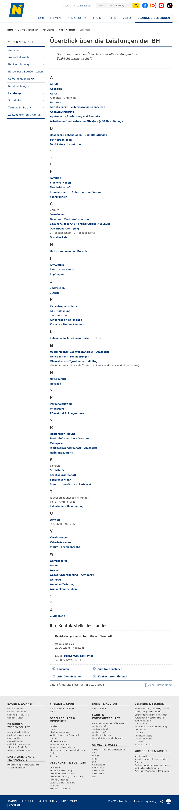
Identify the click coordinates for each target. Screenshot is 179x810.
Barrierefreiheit (21, 801)
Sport (52, 711)
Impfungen (57, 274)
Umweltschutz (98, 773)
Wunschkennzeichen (63, 589)
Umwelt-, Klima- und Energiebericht (109, 749)
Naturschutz (58, 379)
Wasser (55, 570)
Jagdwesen (57, 288)
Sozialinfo (26, 100)
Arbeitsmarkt (141, 756)
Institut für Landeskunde (18, 744)
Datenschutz (48, 801)
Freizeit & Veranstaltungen (62, 708)
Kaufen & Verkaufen (16, 711)
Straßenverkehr (60, 479)
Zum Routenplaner (109, 669)
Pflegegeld (57, 408)
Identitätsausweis (62, 269)
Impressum (69, 801)
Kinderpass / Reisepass (66, 319)
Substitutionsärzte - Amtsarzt (70, 484)
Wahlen (54, 565)
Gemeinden (57, 214)
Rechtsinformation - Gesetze (69, 438)
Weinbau (55, 579)
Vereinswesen (59, 537)
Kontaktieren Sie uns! (112, 676)
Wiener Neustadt (67, 29)
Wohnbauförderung (62, 584)
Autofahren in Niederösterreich (149, 717)
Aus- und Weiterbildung (18, 732)
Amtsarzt (56, 102)
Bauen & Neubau (15, 708)
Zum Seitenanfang (158, 685)
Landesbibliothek (15, 741)
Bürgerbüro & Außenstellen (26, 72)
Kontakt (15, 805)
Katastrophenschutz (63, 306)
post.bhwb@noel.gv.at (78, 655)
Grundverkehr (59, 237)
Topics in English (81, 5)
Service (97, 18)
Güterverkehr (141, 723)
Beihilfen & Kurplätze (60, 788)
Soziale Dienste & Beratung (62, 782)
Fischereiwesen (60, 182)
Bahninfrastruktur (143, 720)
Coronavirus (56, 767)
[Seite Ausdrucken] (169, 802)
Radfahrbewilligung (62, 433)
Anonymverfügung (62, 111)
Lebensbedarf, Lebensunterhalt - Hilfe (75, 338)
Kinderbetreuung (58, 741)
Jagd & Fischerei (100, 729)
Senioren (54, 753)
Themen (55, 18)
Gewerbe (139, 762)
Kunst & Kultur (99, 708)
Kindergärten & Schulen (18, 735)
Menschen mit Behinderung (63, 747)
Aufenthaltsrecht (26, 57)
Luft (94, 761)
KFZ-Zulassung (60, 311)
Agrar (54, 93)
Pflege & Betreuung (59, 779)
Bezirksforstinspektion (65, 144)
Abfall (54, 84)
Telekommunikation (16, 767)
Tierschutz (55, 756)
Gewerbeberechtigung (64, 228)
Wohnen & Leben (15, 717)
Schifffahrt (140, 741)
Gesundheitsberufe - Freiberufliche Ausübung (80, 223)
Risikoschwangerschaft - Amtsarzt (73, 448)
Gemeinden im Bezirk (26, 79)
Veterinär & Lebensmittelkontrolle (108, 738)
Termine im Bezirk (26, 107)
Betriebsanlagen (61, 139)
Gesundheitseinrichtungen (62, 773)
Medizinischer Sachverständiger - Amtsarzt (79, 351)
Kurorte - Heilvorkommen (67, 324)
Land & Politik (76, 18)
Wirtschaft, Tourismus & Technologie (152, 771)
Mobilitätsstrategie (143, 735)
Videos (127, 18)
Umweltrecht (98, 770)
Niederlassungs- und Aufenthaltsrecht (67, 750)
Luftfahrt (139, 732)
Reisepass (57, 443)
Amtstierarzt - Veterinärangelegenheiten (77, 107)
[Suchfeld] (114, 5)
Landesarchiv (13, 738)
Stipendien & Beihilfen (17, 747)
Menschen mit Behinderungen (69, 356)
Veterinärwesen (60, 542)
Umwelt (55, 519)
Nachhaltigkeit (98, 764)
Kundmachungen (26, 86)
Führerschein (58, 196)
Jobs (66, 5)
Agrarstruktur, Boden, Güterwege (108, 723)
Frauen (53, 729)
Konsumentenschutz (59, 744)
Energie (95, 755)
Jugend (54, 292)
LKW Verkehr (141, 729)
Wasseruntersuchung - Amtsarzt (72, 575)
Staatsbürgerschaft (63, 475)
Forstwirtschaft (60, 187)
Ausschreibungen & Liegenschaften (151, 759)
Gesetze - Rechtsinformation (69, 219)
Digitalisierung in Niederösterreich (23, 764)
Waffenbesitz (58, 560)
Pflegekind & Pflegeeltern (67, 413)
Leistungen (26, 93)
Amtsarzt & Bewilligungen (62, 770)
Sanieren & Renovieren (18, 714)
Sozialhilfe (57, 470)
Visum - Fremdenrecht (65, 547)
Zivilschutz (57, 616)
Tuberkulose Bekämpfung (66, 506)
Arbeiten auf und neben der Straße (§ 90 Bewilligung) (86, 121)
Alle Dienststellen (69, 676)
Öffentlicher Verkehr (144, 738)
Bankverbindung (26, 64)
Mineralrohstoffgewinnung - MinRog (73, 361)
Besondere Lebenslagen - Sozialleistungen (78, 135)
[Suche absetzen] (136, 5)
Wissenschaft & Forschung (19, 750)
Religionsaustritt (61, 452)
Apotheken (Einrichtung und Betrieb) (75, 116)
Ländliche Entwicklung (102, 735)
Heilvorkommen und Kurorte (69, 251)
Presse (112, 18)
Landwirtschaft (99, 732)
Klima (94, 758)
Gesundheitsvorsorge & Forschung (66, 776)
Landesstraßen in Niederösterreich (151, 714)
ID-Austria (57, 264)
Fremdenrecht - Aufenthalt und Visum (75, 192)
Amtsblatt (26, 50)
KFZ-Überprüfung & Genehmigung (151, 726)
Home (41, 18)
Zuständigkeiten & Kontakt (26, 114)
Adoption (56, 88)
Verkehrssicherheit (143, 744)
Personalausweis (61, 404)
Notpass (55, 383)
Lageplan (63, 669)
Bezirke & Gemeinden (154, 18)
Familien (55, 178)
